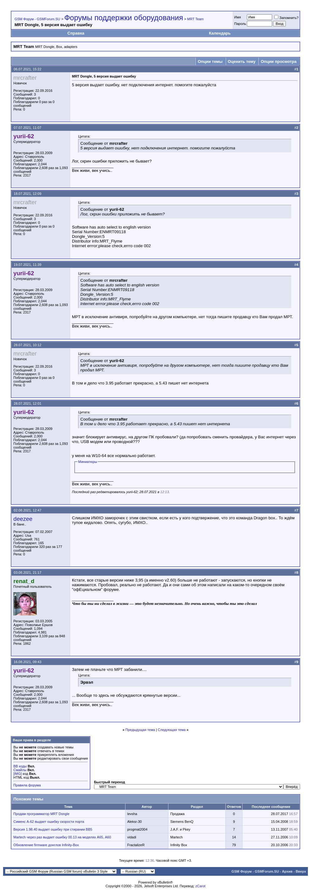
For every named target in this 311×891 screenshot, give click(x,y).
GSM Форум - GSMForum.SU (37, 19)
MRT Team (195, 19)
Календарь (220, 33)
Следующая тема (172, 730)
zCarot (200, 886)
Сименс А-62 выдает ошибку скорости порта (48, 821)
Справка (76, 33)
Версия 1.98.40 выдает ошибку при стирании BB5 (52, 829)
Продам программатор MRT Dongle (41, 814)
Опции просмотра (278, 61)
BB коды (20, 766)
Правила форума (27, 785)
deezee (22, 519)
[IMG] (17, 774)
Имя (237, 17)
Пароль (240, 24)
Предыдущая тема (140, 730)
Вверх (301, 871)
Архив (287, 871)
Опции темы (210, 61)
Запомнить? (286, 18)
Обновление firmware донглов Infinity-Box (46, 845)
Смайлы (19, 770)
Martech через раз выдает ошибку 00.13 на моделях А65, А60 (62, 837)
